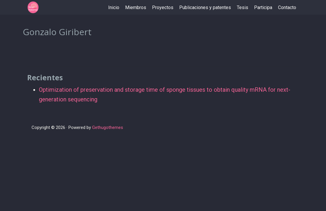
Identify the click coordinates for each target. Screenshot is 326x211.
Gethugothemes (107, 127)
